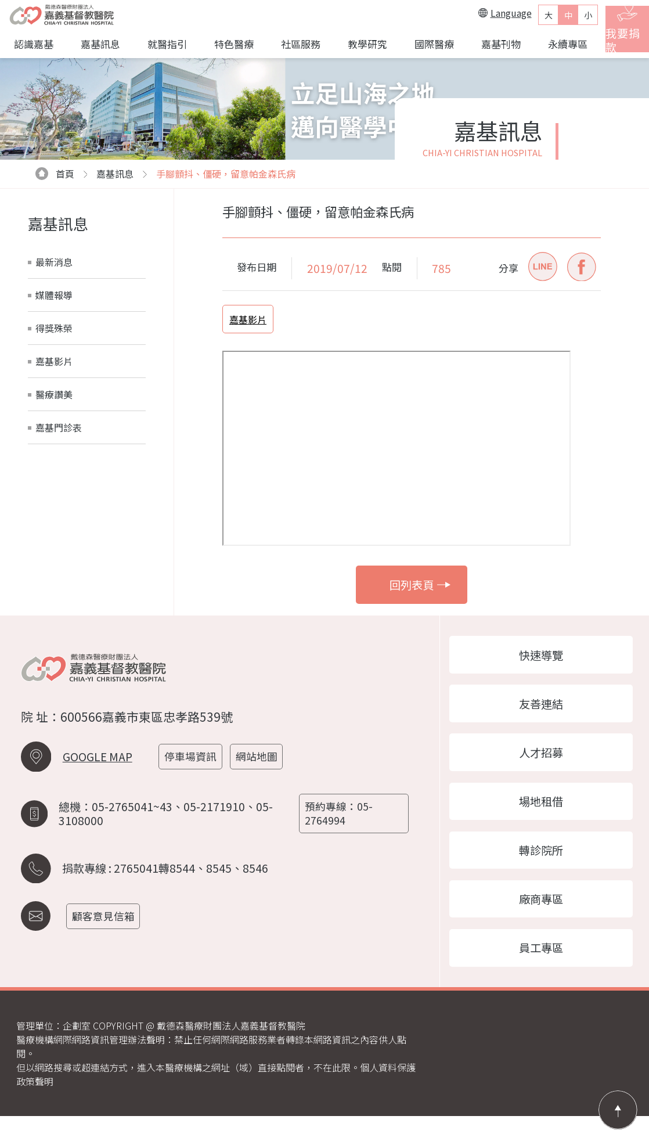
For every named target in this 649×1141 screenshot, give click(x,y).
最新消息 (54, 262)
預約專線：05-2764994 (342, 826)
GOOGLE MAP (97, 776)
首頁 (54, 174)
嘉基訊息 (97, 44)
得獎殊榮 (54, 328)
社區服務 (293, 44)
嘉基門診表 (58, 427)
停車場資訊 (196, 776)
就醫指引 (163, 44)
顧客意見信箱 (109, 922)
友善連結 (541, 709)
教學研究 (358, 44)
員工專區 (541, 971)
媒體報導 (54, 295)
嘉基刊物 (489, 44)
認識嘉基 (32, 44)
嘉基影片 (54, 361)
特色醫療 (228, 44)
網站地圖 (265, 776)
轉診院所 (541, 866)
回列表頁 (420, 585)
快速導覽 (541, 657)
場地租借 (541, 813)
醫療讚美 (54, 394)
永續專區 (554, 44)
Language (490, 13)
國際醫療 (423, 44)
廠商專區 (541, 918)
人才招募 (541, 761)
